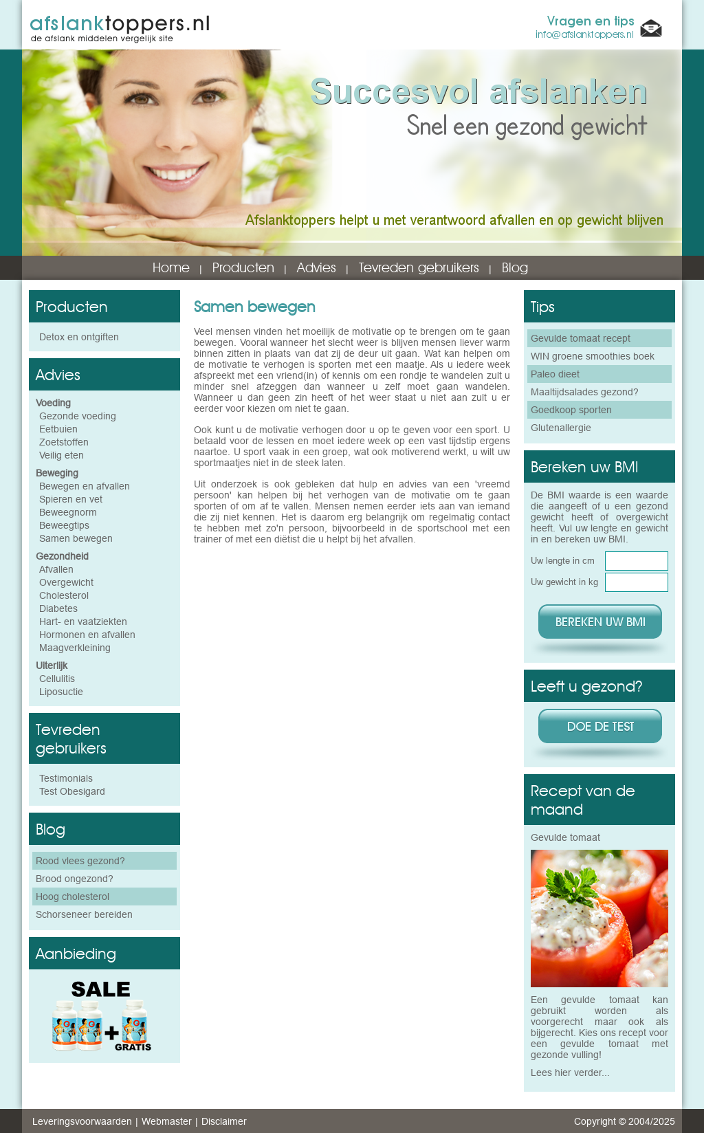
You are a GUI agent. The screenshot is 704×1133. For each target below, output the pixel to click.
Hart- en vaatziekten (83, 621)
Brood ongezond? (74, 878)
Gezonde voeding (77, 415)
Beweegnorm (68, 512)
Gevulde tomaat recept (580, 338)
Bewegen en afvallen (84, 486)
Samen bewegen (76, 538)
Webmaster (167, 1121)
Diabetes (58, 608)
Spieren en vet (70, 499)
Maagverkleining (75, 647)
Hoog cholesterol (72, 896)
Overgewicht (66, 582)
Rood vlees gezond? (80, 860)
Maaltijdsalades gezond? (585, 391)
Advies (316, 267)
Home (171, 267)
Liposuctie (61, 691)
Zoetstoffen (64, 442)
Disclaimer (224, 1121)
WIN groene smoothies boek (592, 356)
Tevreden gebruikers (419, 267)
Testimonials (66, 778)
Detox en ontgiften (79, 336)
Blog (515, 267)
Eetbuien (58, 429)
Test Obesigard (72, 791)
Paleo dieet (555, 374)
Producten (243, 267)
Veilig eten (61, 455)
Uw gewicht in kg (564, 581)
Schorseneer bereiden (84, 914)
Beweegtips (64, 525)
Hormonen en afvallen (87, 634)
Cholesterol (64, 595)
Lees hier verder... (570, 1072)
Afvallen (56, 569)
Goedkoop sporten (571, 409)
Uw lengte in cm (563, 560)
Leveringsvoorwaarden (82, 1121)
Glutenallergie (561, 427)
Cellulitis (57, 678)
